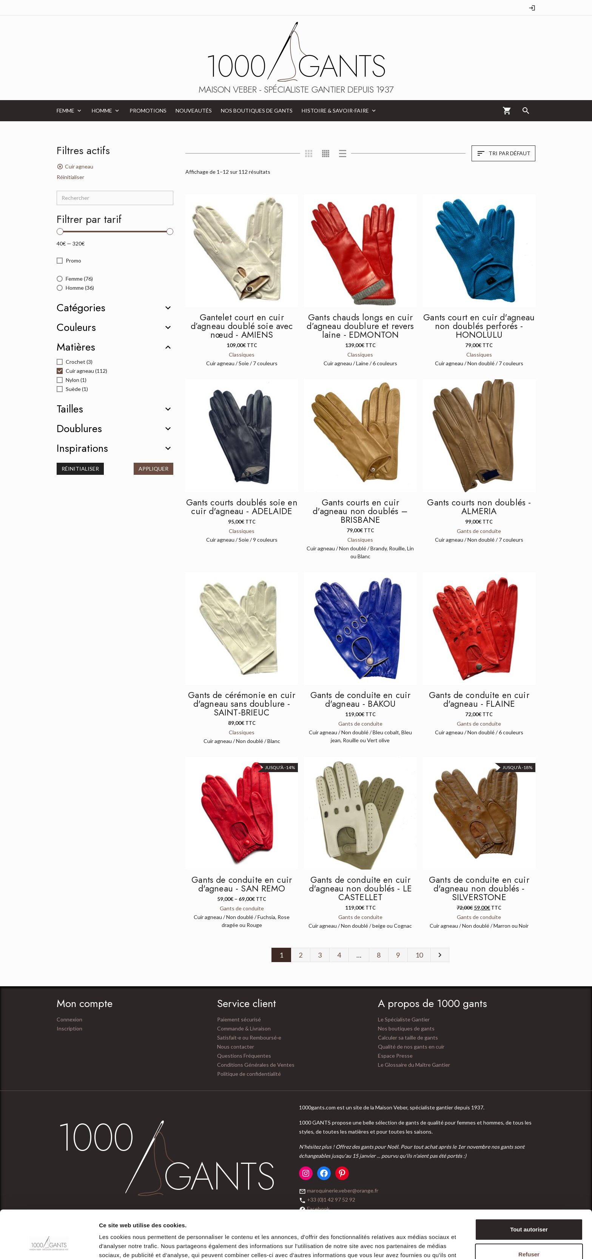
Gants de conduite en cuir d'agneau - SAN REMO (241, 884)
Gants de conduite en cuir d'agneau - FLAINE (479, 699)
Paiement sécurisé (239, 1019)
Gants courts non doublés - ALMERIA (479, 507)
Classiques (241, 354)
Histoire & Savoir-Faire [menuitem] (335, 110)
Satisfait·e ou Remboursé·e (249, 1037)
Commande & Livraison (244, 1028)
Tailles (70, 409)
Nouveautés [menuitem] (194, 110)
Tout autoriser (529, 1188)
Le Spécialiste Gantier (404, 1019)
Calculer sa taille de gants (408, 1037)
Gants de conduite (479, 531)
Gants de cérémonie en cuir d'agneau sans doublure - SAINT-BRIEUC (241, 704)
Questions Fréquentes (244, 1055)
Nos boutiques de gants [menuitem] (257, 110)
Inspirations (82, 448)
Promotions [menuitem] (148, 110)
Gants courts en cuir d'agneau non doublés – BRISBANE (360, 511)
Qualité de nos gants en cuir (411, 1046)
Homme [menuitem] (102, 110)
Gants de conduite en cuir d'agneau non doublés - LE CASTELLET (360, 888)
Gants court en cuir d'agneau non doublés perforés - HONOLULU (479, 326)
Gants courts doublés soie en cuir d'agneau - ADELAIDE (242, 507)
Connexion (69, 1019)
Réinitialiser (70, 177)
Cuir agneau (79, 166)
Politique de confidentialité (249, 1074)
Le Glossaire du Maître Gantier (414, 1064)
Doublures (79, 428)
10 (419, 955)
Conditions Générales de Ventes (255, 1064)
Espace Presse (395, 1055)
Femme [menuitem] (65, 110)
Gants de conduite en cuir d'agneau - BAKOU (360, 699)
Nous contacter (235, 1046)
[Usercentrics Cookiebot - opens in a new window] (49, 1244)
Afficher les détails (124, 1244)
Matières (76, 347)
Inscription (69, 1028)
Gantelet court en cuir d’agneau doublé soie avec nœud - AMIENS (242, 326)
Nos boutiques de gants (406, 1028)
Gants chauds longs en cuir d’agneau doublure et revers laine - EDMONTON (360, 326)
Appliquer (153, 468)
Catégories (81, 308)
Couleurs (76, 327)
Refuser (529, 1213)
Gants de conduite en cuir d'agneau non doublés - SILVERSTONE (479, 888)
